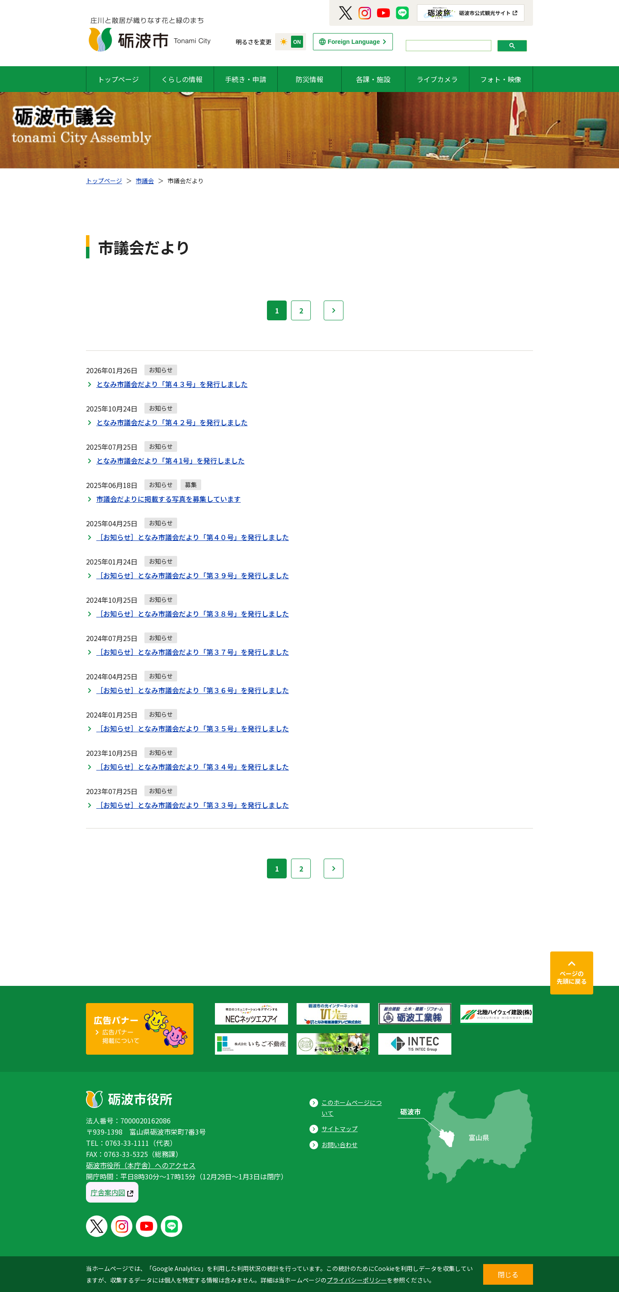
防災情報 (309, 79)
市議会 (145, 180)
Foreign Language (354, 41)
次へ (333, 310)
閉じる (508, 1274)
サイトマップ (340, 1128)
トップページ (118, 79)
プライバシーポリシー (357, 1280)
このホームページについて (352, 1107)
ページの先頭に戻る (572, 977)
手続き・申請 (245, 79)
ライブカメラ (437, 79)
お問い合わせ (340, 1144)
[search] (447, 46)
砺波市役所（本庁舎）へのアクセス (141, 1165)
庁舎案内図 (108, 1192)
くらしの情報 (181, 79)
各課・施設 (373, 79)
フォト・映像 (500, 79)
